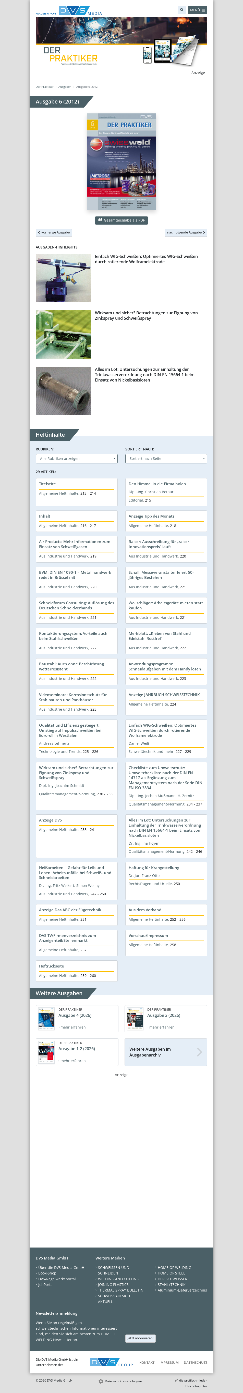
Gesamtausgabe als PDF (121, 220)
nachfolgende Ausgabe (186, 232)
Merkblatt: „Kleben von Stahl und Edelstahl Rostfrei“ (160, 636)
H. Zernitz (186, 795)
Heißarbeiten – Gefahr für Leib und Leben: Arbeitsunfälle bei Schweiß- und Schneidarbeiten (75, 872)
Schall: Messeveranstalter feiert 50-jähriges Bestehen (161, 575)
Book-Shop (47, 1273)
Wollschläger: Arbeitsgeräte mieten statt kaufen (166, 605)
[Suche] (182, 10)
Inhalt (44, 516)
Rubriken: (45, 449)
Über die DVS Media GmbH (61, 1267)
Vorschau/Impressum (148, 935)
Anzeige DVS (50, 820)
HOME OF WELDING (174, 1267)
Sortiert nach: (139, 449)
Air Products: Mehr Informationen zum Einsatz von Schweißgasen (74, 544)
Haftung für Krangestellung (154, 867)
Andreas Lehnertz (54, 743)
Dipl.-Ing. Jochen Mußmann (152, 795)
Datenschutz (195, 1362)
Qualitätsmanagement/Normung (67, 793)
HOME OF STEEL (171, 1273)
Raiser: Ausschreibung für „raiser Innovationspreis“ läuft (159, 544)
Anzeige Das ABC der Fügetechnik (70, 909)
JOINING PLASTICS (113, 1284)
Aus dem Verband (145, 909)
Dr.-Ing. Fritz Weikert (56, 885)
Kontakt (146, 1362)
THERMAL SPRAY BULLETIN (120, 1290)
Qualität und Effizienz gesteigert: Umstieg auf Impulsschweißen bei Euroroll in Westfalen (70, 730)
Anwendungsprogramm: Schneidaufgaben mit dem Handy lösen (165, 666)
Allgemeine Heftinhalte (58, 493)
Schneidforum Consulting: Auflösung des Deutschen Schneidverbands (76, 605)
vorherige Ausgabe (54, 232)
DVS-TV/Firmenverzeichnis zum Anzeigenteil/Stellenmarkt (67, 938)
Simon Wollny (88, 885)
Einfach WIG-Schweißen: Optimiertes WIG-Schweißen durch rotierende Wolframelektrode (146, 259)
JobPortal (46, 1284)
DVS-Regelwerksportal (57, 1279)
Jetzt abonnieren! (140, 1338)
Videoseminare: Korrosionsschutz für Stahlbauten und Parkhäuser (73, 697)
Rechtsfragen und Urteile (150, 883)
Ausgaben (64, 87)
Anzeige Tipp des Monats (151, 516)
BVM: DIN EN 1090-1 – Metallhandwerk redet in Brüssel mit (75, 575)
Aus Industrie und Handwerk (63, 556)
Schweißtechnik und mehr (151, 751)
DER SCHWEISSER (172, 1279)
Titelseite (47, 483)
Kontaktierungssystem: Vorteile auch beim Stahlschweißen (73, 636)
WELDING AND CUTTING (118, 1279)
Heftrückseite (51, 966)
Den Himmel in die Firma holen (157, 483)
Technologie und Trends (60, 751)
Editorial (136, 500)
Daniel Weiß (139, 743)
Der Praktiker (45, 87)
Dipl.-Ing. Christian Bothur (151, 491)
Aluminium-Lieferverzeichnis (182, 1290)
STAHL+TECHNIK (172, 1284)
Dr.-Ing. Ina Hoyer (144, 843)
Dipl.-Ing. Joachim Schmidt (61, 785)
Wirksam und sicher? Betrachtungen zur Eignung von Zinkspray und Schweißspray (146, 315)
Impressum (169, 1362)
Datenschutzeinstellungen (123, 1381)
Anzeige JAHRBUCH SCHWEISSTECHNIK (164, 694)
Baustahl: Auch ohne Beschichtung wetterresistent (71, 666)
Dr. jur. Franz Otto (144, 875)
